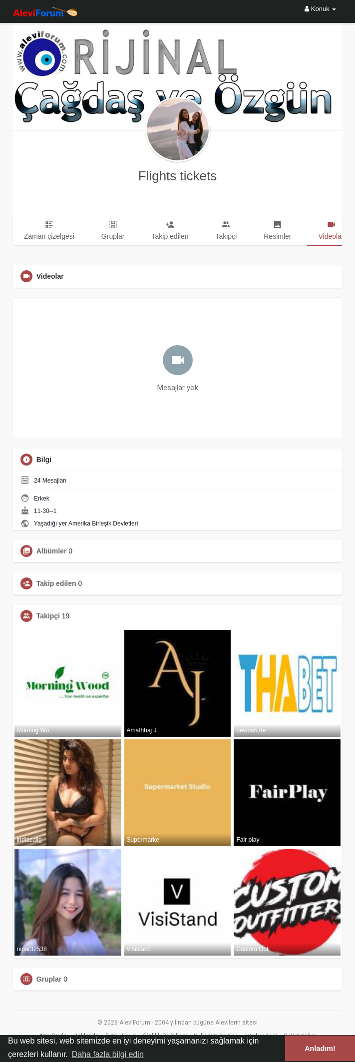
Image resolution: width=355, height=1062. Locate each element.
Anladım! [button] (320, 1049)
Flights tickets (177, 175)
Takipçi (48, 616)
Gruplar (49, 979)
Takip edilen (56, 583)
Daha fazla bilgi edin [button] (108, 1054)
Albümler (51, 551)
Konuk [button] (320, 8)
